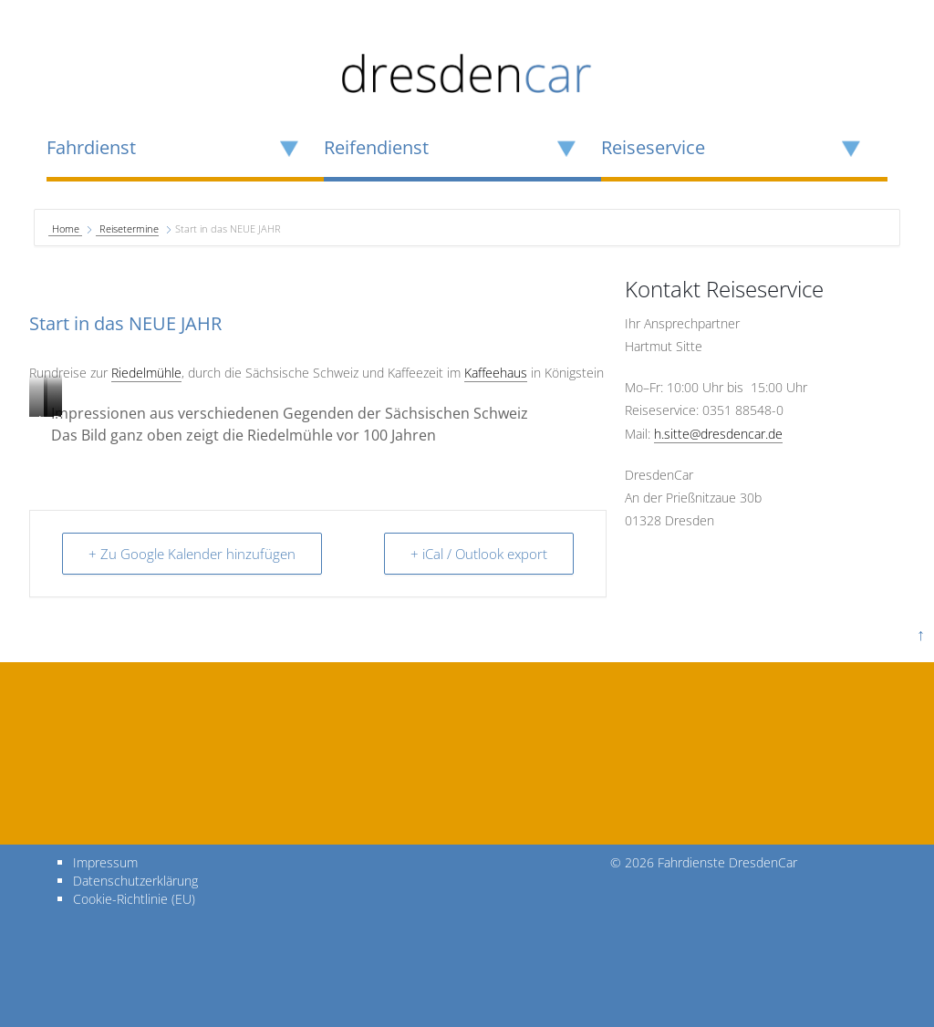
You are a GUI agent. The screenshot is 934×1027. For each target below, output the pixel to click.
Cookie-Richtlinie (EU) (134, 899)
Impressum (105, 862)
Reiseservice (653, 148)
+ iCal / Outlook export (478, 554)
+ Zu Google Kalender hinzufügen (192, 554)
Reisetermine (129, 228)
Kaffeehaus (495, 372)
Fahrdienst (91, 148)
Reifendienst (376, 148)
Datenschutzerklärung (135, 880)
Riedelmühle (146, 372)
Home (67, 228)
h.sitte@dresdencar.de (718, 433)
